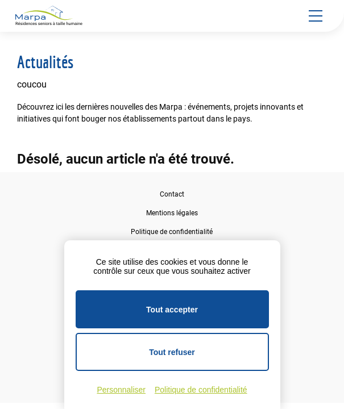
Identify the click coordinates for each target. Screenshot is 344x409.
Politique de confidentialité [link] (201, 389)
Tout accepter (172, 309)
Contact (172, 194)
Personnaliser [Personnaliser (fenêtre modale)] (121, 389)
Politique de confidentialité (172, 232)
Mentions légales (172, 213)
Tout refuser (172, 352)
